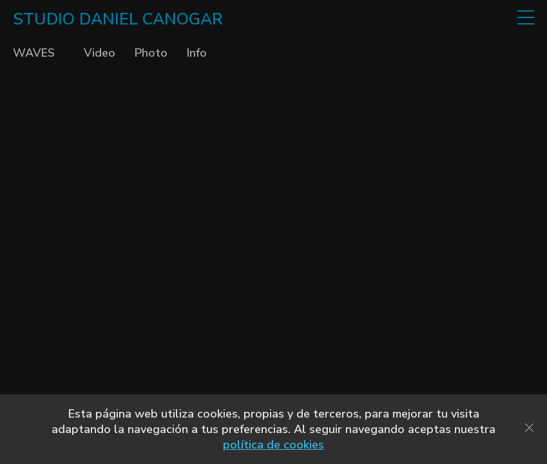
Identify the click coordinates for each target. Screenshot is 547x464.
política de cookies (273, 444)
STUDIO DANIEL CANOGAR (118, 19)
